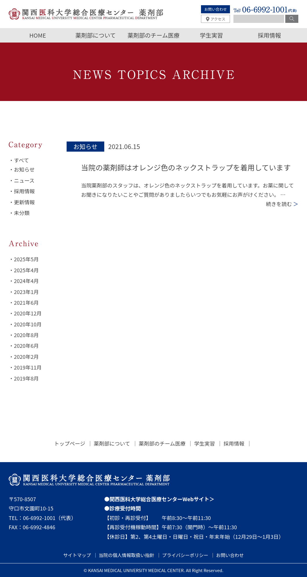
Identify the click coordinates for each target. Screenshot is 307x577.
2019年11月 (28, 367)
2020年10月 (28, 324)
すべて (21, 160)
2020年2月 (26, 356)
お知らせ (24, 169)
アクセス (218, 19)
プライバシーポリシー (185, 555)
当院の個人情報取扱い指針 (126, 555)
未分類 (22, 212)
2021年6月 (26, 302)
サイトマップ (77, 555)
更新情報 (24, 202)
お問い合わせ (215, 9)
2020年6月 (26, 345)
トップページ (69, 443)
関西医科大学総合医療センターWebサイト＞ (162, 499)
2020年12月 (28, 313)
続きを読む (282, 203)
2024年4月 (26, 280)
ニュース (24, 180)
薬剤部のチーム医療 (153, 35)
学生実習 (211, 35)
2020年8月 (26, 335)
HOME (37, 35)
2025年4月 (26, 270)
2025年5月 (26, 259)
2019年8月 (26, 378)
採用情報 (269, 35)
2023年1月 (26, 291)
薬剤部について (95, 35)
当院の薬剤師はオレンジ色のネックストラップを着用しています (186, 167)
